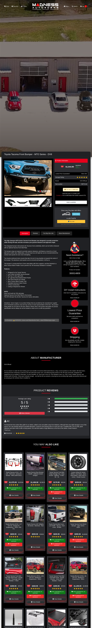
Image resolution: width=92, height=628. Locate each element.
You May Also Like (49, 233)
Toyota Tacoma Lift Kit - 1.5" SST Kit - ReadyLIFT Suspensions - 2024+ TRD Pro (14, 526)
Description (25, 233)
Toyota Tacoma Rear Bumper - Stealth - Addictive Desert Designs (35, 473)
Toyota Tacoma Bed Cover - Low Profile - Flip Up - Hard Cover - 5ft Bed (57, 525)
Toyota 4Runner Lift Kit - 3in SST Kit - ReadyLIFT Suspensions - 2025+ (78, 577)
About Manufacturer (64, 233)
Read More (74, 321)
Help (66, 6)
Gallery (24, 6)
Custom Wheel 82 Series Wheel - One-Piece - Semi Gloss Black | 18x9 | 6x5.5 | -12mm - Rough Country (78, 474)
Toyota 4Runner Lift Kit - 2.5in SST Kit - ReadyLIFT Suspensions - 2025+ (35, 577)
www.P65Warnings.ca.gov (48, 320)
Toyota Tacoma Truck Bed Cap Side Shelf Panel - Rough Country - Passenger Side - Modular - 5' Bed (13, 578)
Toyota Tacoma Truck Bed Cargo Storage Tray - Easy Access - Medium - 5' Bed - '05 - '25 (57, 474)
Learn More (76, 214)
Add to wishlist (71, 202)
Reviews (35, 233)
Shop (6, 6)
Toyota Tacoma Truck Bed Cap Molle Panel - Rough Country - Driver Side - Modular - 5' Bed (56, 578)
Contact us (59, 195)
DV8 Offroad (83, 181)
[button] (49, 178)
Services (15, 6)
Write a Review (24, 413)
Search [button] (74, 6)
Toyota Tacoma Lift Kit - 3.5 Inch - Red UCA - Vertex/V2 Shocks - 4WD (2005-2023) (13, 473)
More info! (84, 173)
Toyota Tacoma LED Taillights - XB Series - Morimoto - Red (35, 524)
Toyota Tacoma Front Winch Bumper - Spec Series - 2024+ (78, 525)
